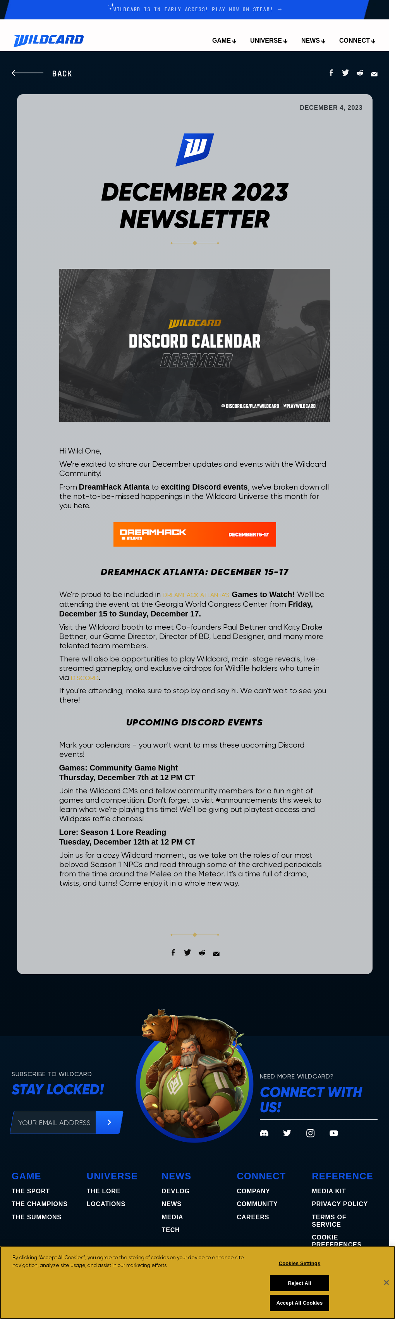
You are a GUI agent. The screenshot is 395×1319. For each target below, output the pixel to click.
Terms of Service (329, 1221)
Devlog (176, 1191)
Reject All (299, 1283)
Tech (171, 1230)
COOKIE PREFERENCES (337, 1241)
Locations (106, 1204)
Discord (85, 678)
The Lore (103, 1191)
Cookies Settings (300, 1263)
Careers (253, 1217)
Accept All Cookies (299, 1303)
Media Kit (329, 1191)
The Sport (31, 1191)
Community (257, 1204)
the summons (37, 1217)
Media (173, 1217)
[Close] (386, 1282)
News (172, 1204)
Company (253, 1191)
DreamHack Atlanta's (196, 595)
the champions (40, 1204)
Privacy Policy (340, 1204)
